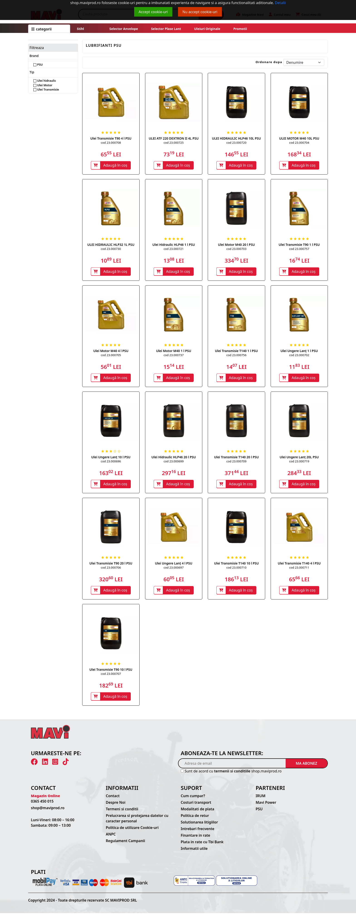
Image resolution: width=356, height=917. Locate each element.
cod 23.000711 (299, 570)
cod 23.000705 (111, 356)
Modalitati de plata (197, 812)
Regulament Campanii (125, 844)
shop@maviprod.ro (47, 811)
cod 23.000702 (299, 356)
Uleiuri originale (207, 29)
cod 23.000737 (174, 356)
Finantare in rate (195, 839)
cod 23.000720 (236, 143)
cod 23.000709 (236, 463)
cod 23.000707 (111, 677)
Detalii (280, 2)
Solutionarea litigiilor (199, 825)
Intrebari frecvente (197, 832)
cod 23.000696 (111, 463)
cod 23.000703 (236, 249)
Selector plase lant (166, 29)
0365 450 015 (42, 805)
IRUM (260, 799)
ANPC (111, 838)
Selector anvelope (123, 29)
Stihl (80, 29)
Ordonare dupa (269, 62)
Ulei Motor (42, 85)
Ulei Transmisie (46, 89)
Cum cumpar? (193, 799)
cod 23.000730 (111, 249)
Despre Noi (115, 806)
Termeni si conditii (122, 812)
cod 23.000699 (174, 463)
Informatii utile (194, 852)
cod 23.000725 (174, 143)
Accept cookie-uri (153, 11)
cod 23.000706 (111, 570)
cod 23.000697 (174, 570)
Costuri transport (196, 806)
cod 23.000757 (299, 249)
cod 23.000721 (174, 249)
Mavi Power (266, 806)
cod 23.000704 (299, 143)
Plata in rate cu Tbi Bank (202, 845)
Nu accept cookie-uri (200, 11)
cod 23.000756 (236, 356)
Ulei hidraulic (44, 81)
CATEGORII (41, 29)
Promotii (239, 29)
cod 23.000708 (111, 143)
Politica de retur (195, 819)
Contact (113, 799)
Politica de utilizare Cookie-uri (132, 831)
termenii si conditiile (232, 774)
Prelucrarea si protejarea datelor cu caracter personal (137, 822)
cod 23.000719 (299, 463)
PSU (38, 64)
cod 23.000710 (236, 570)
